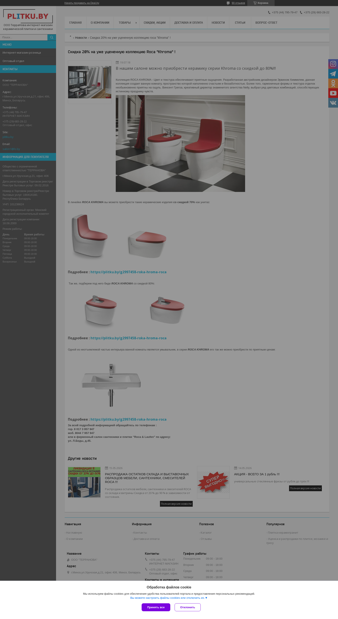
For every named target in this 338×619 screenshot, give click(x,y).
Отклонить (187, 607)
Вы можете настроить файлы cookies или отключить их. (167, 597)
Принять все (156, 607)
